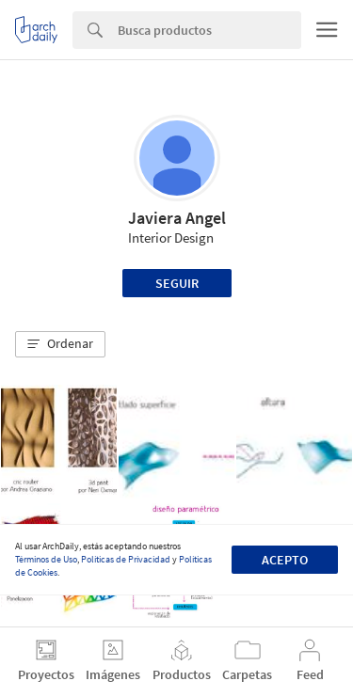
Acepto (285, 559)
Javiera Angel (177, 218)
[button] (60, 344)
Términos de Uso (46, 559)
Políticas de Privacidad (125, 559)
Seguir (177, 283)
